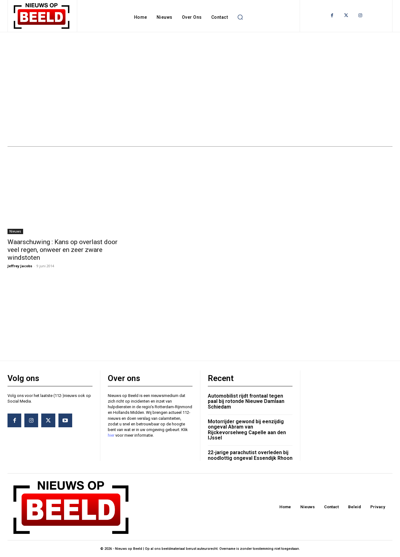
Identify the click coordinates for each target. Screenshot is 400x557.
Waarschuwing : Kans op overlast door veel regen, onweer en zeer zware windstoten (63, 249)
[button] (240, 17)
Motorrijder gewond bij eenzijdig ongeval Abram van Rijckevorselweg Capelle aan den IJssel (247, 430)
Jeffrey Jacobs (20, 265)
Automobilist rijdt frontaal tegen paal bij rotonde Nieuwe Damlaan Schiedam (246, 401)
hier (111, 435)
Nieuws (15, 231)
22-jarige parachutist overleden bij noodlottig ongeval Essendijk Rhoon (250, 455)
